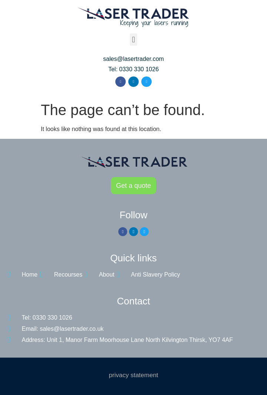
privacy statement (133, 375)
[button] (133, 39)
